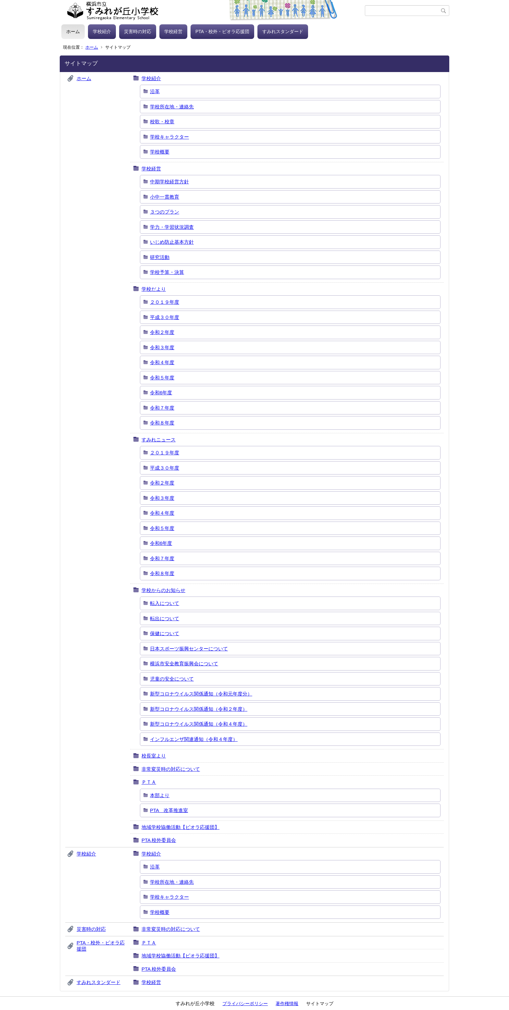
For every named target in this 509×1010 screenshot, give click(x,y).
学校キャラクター (169, 137)
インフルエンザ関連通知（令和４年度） (194, 739)
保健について (164, 633)
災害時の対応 (137, 31)
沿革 (155, 91)
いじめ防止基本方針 (172, 242)
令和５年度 (162, 377)
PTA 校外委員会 (159, 840)
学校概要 (159, 151)
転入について (164, 603)
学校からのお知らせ (163, 590)
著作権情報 (287, 1003)
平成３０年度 (164, 317)
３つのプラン (164, 212)
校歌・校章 (162, 121)
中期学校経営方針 (169, 181)
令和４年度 (162, 362)
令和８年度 (162, 422)
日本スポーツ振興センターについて (189, 648)
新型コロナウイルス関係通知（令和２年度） (198, 709)
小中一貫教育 (164, 197)
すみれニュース (159, 439)
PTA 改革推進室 (169, 810)
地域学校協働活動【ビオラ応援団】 (180, 827)
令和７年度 (162, 408)
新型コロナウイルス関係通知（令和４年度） (198, 724)
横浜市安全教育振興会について (184, 663)
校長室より (154, 755)
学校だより (154, 289)
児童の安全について (172, 679)
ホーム (73, 31)
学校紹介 (102, 31)
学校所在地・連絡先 (172, 106)
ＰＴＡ (149, 782)
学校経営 (173, 31)
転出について (164, 618)
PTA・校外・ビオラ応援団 (222, 31)
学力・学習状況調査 (172, 227)
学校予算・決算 (167, 272)
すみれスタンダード (282, 31)
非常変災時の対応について (171, 769)
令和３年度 (162, 347)
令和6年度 (161, 392)
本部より (159, 795)
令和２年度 (162, 332)
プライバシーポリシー (245, 1003)
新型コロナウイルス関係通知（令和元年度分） (201, 693)
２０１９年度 (164, 302)
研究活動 (159, 257)
